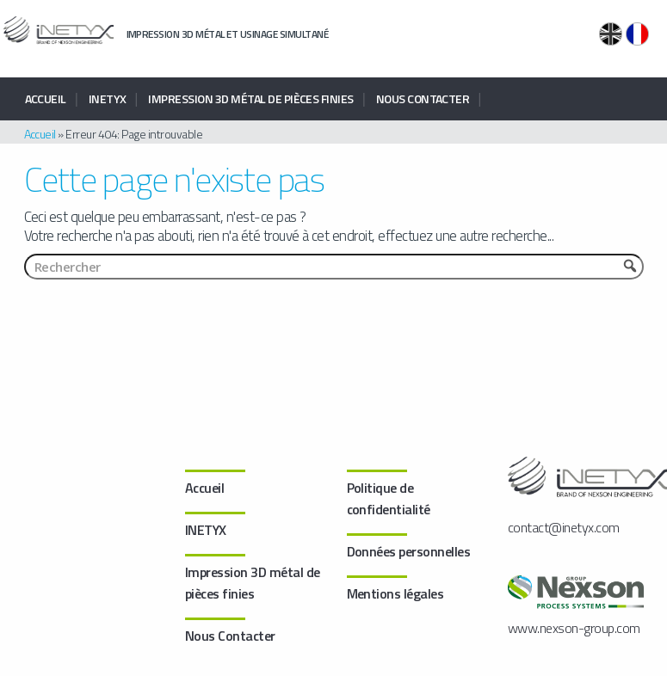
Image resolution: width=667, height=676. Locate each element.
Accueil (45, 98)
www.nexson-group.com (574, 628)
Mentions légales (395, 593)
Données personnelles (409, 551)
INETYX (108, 98)
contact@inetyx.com (564, 527)
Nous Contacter (423, 98)
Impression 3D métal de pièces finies (251, 98)
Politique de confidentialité (388, 498)
